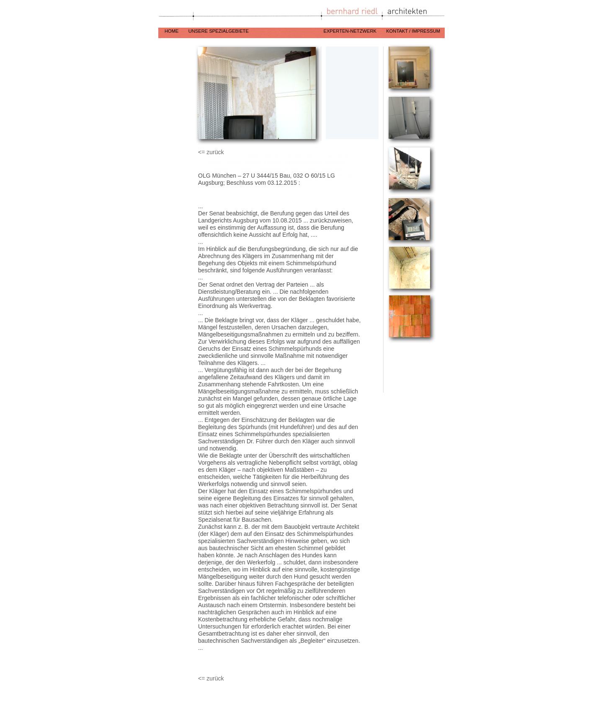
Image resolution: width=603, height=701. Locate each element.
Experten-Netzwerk (350, 31)
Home (172, 31)
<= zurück (211, 152)
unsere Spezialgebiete (251, 31)
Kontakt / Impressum (413, 31)
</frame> (409, 367)
